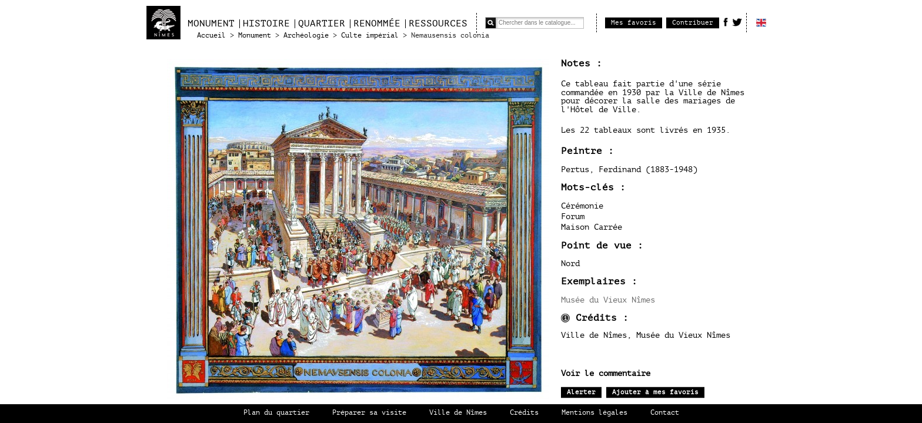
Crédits (524, 413)
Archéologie (306, 35)
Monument (211, 23)
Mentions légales (594, 413)
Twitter (737, 21)
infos (565, 318)
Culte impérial (370, 35)
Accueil (211, 35)
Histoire (266, 23)
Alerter (581, 392)
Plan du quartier (276, 413)
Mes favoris (633, 22)
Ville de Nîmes (458, 413)
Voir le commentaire (605, 374)
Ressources (438, 23)
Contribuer (692, 22)
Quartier (321, 23)
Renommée (376, 23)
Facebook (725, 21)
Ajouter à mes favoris (655, 392)
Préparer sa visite (369, 413)
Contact (664, 413)
